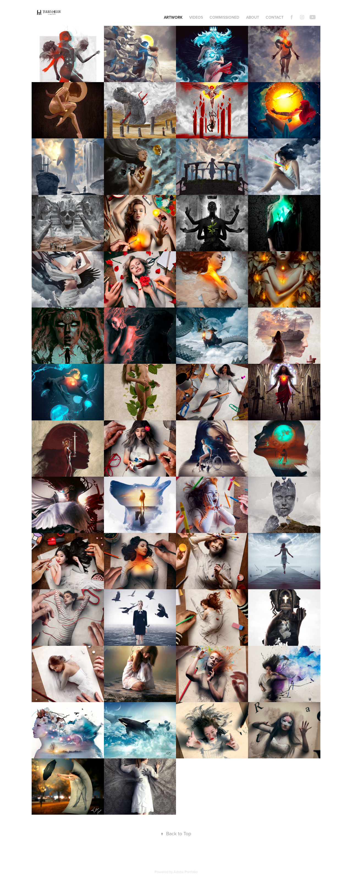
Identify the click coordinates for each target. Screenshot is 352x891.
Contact (275, 17)
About (252, 17)
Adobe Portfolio (185, 871)
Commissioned (224, 17)
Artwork (173, 17)
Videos (196, 17)
